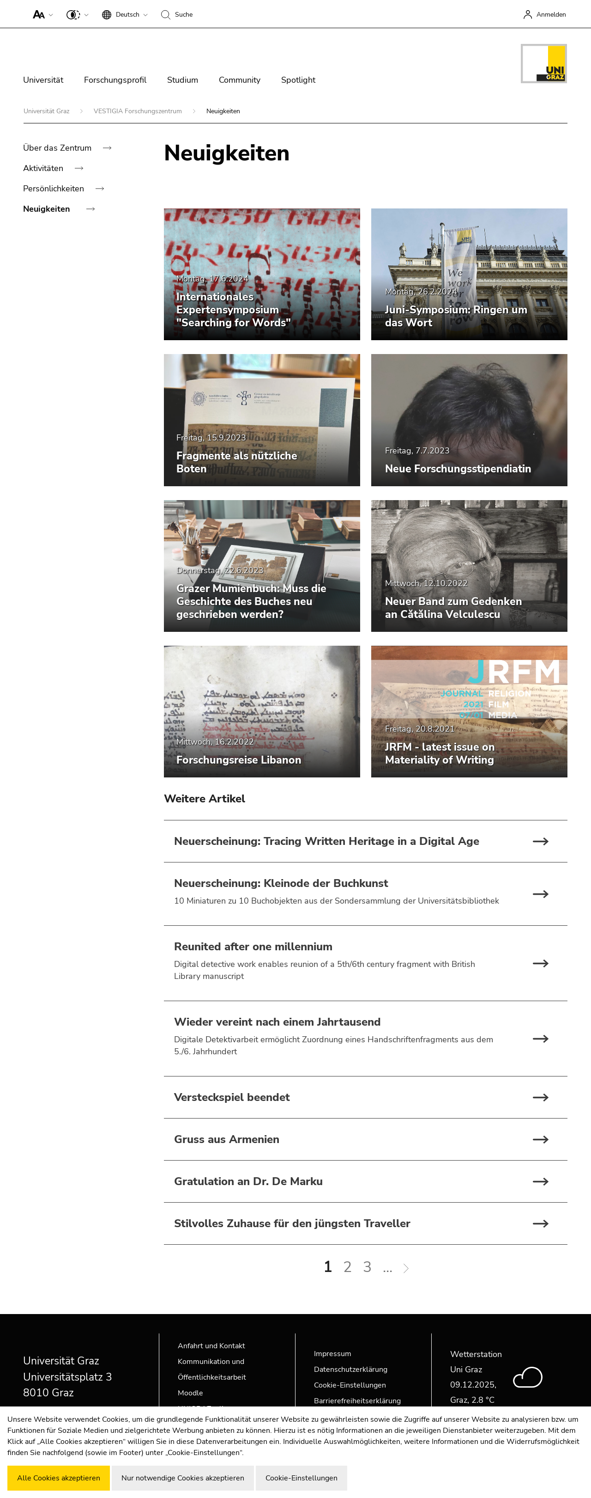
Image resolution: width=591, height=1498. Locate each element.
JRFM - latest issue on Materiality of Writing (440, 753)
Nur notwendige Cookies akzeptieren (182, 1478)
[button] (41, 14)
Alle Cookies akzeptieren (58, 1478)
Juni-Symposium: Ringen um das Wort (456, 316)
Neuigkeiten (47, 208)
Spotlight (298, 80)
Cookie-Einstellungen (350, 1385)
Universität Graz (47, 111)
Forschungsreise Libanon (239, 760)
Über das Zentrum (58, 147)
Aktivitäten (44, 168)
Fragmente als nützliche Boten (236, 462)
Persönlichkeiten (54, 188)
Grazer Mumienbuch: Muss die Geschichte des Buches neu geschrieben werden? (251, 601)
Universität (43, 80)
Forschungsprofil (115, 80)
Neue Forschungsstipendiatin (458, 469)
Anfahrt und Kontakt (211, 1346)
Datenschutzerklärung (350, 1369)
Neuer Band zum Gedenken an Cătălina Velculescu (453, 608)
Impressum (332, 1354)
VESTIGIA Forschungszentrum (139, 111)
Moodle (190, 1393)
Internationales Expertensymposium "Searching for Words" (233, 310)
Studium (182, 80)
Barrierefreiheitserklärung (357, 1401)
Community (239, 80)
